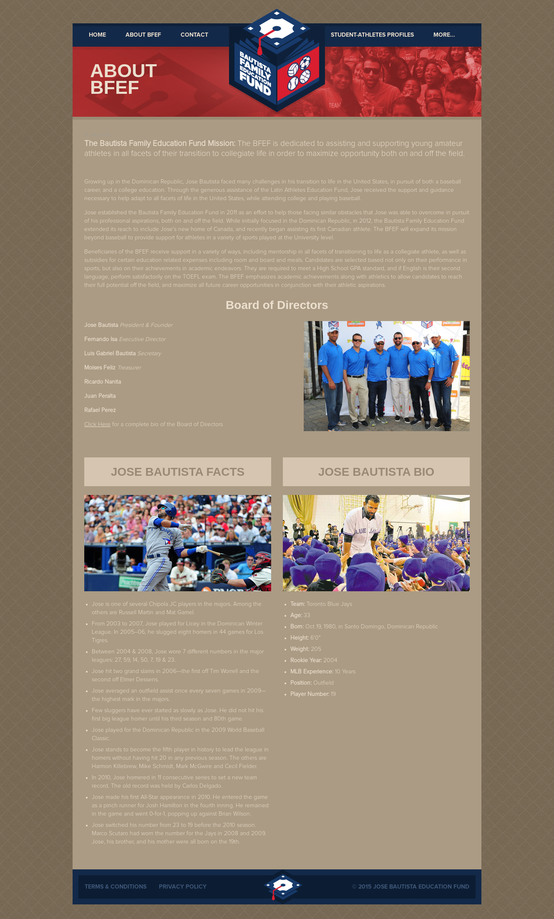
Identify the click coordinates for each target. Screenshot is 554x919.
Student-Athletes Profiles (372, 35)
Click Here (97, 424)
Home (97, 35)
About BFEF (143, 35)
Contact (194, 35)
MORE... (444, 35)
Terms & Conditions (115, 887)
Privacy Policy (182, 887)
